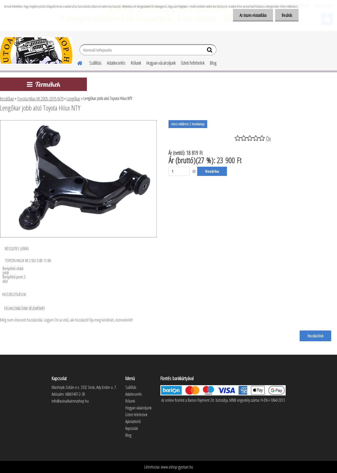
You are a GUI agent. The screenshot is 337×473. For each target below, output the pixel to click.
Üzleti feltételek (193, 63)
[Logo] (36, 50)
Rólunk (136, 63)
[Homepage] (76, 62)
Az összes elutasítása (253, 15)
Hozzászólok (315, 335)
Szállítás (95, 63)
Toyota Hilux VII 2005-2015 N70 (40, 98)
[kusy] (179, 171)
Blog (213, 63)
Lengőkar (73, 98)
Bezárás (287, 15)
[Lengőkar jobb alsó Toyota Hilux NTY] (78, 122)
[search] (210, 51)
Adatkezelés (116, 63)
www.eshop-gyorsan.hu (177, 467)
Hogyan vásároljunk (161, 63)
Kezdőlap (7, 98)
